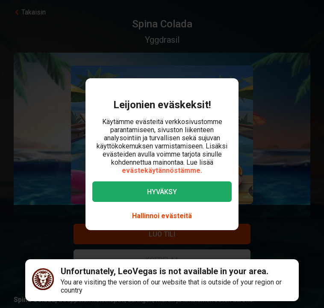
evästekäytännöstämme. (162, 170)
